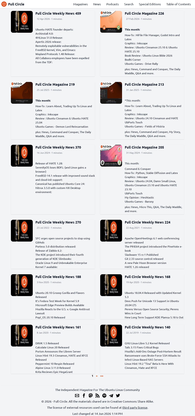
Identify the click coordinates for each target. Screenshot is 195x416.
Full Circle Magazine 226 (144, 13)
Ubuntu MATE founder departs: (54, 29)
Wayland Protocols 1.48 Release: (55, 54)
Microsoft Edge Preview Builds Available (59, 305)
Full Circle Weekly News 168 (147, 276)
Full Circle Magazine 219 (55, 84)
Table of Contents (178, 4)
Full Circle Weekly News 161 (58, 327)
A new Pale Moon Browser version (145, 262)
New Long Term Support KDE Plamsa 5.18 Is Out (154, 317)
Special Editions (150, 4)
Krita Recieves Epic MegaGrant (54, 371)
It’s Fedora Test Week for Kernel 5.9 (57, 301)
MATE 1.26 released (137, 266)
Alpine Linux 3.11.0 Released (52, 367)
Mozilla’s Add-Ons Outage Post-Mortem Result (153, 351)
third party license (134, 407)
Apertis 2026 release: (48, 41)
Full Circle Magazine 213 (144, 84)
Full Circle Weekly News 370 (58, 147)
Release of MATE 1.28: (49, 163)
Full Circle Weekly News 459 (58, 13)
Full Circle (12, 4)
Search (128, 4)
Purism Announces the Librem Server (58, 351)
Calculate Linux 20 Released (52, 347)
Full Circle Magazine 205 (144, 147)
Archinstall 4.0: (44, 33)
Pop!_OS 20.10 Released (50, 317)
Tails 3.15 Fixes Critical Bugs (142, 347)
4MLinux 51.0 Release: (49, 37)
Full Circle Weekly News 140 (147, 327)
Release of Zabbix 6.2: (48, 250)
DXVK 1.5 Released (47, 343)
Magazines (80, 4)
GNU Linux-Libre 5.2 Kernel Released (147, 343)
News (97, 4)
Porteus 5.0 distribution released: (55, 246)
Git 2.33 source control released (144, 258)
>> (101, 376)
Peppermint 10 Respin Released (54, 363)
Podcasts (112, 4)
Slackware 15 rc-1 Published (141, 254)
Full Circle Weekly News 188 (58, 276)
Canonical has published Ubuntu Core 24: (60, 183)
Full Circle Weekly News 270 (58, 222)
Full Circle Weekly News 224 (147, 222)
